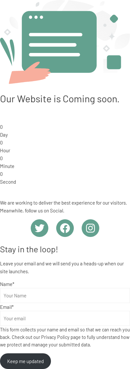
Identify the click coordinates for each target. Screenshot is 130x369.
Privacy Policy (55, 337)
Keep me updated (25, 361)
